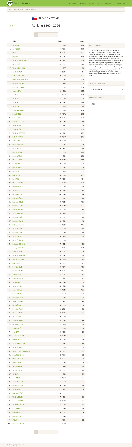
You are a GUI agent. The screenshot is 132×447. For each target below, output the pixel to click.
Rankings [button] (73, 3)
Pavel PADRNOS (17, 412)
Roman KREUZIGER (18, 209)
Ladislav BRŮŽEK (17, 206)
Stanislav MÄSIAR (18, 424)
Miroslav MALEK (17, 359)
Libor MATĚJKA (17, 198)
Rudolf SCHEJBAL (18, 355)
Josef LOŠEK (16, 125)
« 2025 (11, 26)
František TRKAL (17, 309)
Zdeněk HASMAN (18, 259)
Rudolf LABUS (17, 152)
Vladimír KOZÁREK (18, 133)
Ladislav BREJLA (17, 297)
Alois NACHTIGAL (18, 382)
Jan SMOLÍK (16, 64)
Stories (91, 3)
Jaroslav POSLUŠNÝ (19, 343)
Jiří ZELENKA (16, 317)
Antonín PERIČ (17, 156)
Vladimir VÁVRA (17, 313)
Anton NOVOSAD (18, 110)
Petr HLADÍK (16, 263)
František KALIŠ (17, 267)
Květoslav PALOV (18, 225)
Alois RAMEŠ (16, 328)
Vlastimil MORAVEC (18, 68)
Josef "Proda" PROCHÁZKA (21, 351)
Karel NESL (15, 171)
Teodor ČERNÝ (17, 366)
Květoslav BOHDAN (18, 244)
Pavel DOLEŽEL (17, 114)
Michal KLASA (17, 56)
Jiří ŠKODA (15, 45)
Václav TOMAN (17, 252)
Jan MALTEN (16, 236)
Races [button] (83, 3)
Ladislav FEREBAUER (19, 87)
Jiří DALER (15, 99)
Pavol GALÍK (16, 164)
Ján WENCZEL (17, 389)
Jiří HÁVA (15, 95)
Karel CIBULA (16, 148)
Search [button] (109, 3)
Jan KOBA (15, 102)
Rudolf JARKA (17, 340)
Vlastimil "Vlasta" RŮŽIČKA (21, 60)
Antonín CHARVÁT (18, 320)
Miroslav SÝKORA (18, 83)
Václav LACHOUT (18, 401)
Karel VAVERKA (17, 194)
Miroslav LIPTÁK (17, 183)
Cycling (22, 3)
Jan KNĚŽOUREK (17, 240)
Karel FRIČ (15, 179)
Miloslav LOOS (17, 160)
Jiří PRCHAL (16, 190)
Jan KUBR (15, 106)
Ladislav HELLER (17, 324)
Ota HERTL (15, 332)
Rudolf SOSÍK (16, 416)
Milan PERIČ (16, 175)
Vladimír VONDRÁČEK (19, 405)
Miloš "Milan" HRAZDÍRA (20, 79)
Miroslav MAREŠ (17, 385)
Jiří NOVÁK (15, 374)
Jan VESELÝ (16, 49)
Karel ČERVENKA (17, 144)
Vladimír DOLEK (17, 397)
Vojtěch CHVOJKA (18, 336)
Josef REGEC (16, 141)
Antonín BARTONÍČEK (19, 76)
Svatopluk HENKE (18, 248)
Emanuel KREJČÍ (17, 202)
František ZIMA (17, 232)
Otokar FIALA (16, 408)
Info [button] (99, 3)
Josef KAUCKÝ (17, 286)
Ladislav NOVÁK (17, 221)
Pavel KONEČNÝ (17, 393)
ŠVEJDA (15, 420)
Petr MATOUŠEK (17, 137)
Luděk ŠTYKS (16, 118)
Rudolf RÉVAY (17, 167)
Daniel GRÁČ (16, 294)
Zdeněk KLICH (16, 274)
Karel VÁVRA (16, 305)
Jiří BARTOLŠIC (17, 229)
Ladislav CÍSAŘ (17, 217)
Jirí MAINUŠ (16, 378)
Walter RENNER (17, 347)
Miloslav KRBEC (17, 187)
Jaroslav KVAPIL (17, 213)
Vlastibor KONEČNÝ (18, 255)
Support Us (120, 3)
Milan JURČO (16, 53)
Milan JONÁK (16, 362)
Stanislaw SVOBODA (19, 278)
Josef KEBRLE (17, 290)
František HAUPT (18, 271)
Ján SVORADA (17, 72)
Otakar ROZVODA (18, 122)
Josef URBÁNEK (17, 301)
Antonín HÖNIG (17, 129)
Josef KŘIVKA (16, 91)
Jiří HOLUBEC (16, 282)
